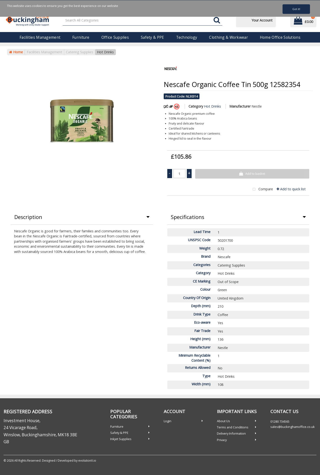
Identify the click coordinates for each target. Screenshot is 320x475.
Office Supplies (115, 37)
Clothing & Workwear (228, 37)
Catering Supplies (79, 52)
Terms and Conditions (232, 427)
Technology (186, 37)
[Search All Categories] (143, 20)
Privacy (222, 440)
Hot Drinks (105, 52)
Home (16, 52)
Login (167, 421)
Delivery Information (231, 433)
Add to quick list (291, 189)
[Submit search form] (216, 20)
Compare (262, 189)
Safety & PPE (152, 37)
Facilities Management (40, 37)
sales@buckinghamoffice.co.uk (292, 427)
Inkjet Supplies (120, 439)
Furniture (80, 37)
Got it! (296, 9)
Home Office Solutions (280, 37)
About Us (223, 421)
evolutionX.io (87, 461)
